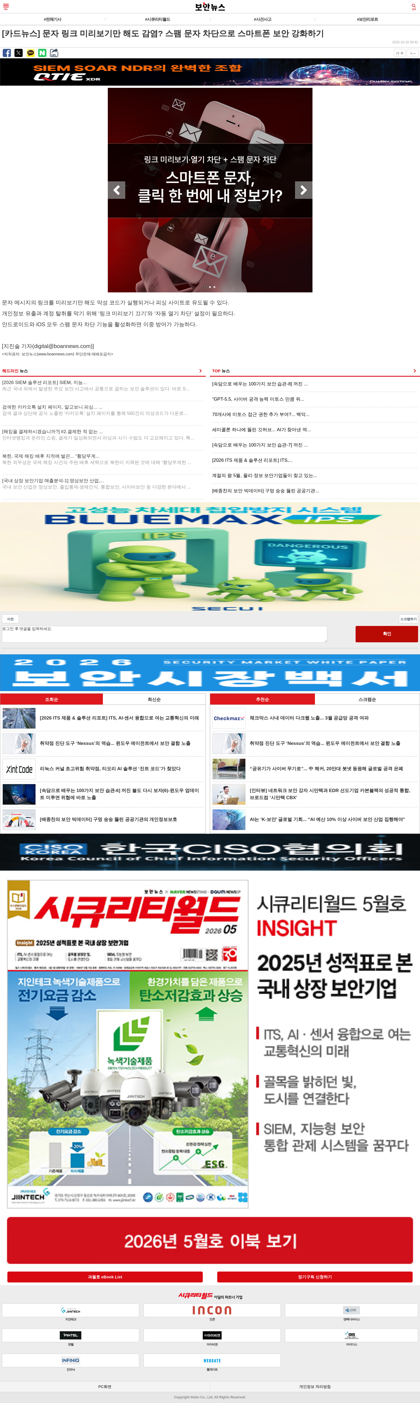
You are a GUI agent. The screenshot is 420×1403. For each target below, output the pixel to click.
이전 (10, 619)
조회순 (51, 699)
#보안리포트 (367, 19)
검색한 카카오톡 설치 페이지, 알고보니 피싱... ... (94, 410)
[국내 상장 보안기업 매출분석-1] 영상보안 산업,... (96, 484)
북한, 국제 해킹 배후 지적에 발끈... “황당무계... (96, 459)
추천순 (262, 699)
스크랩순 (367, 699)
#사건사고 (262, 19)
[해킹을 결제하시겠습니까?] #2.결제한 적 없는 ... (98, 435)
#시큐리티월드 (157, 19)
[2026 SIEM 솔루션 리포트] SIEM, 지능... (96, 386)
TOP (221, 370)
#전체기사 (52, 19)
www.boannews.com (55, 354)
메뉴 (6, 7)
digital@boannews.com (62, 346)
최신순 (154, 699)
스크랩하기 (408, 619)
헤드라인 (15, 370)
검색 (414, 7)
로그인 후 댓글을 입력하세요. (164, 634)
